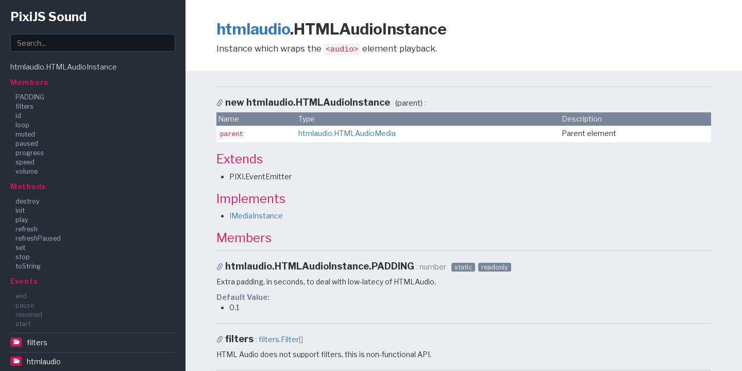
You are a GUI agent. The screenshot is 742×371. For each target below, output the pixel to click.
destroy (27, 201)
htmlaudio (44, 361)
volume (26, 171)
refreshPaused (38, 238)
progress (29, 153)
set (20, 247)
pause (24, 305)
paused (26, 143)
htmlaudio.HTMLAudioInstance (63, 66)
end (21, 296)
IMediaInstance (256, 215)
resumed (28, 314)
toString (28, 266)
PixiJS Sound (48, 16)
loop (22, 125)
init (20, 210)
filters (24, 106)
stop (22, 257)
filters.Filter (279, 339)
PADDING (29, 97)
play (21, 220)
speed (25, 162)
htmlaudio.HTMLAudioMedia (347, 133)
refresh (26, 229)
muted (25, 134)
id (18, 116)
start (22, 324)
